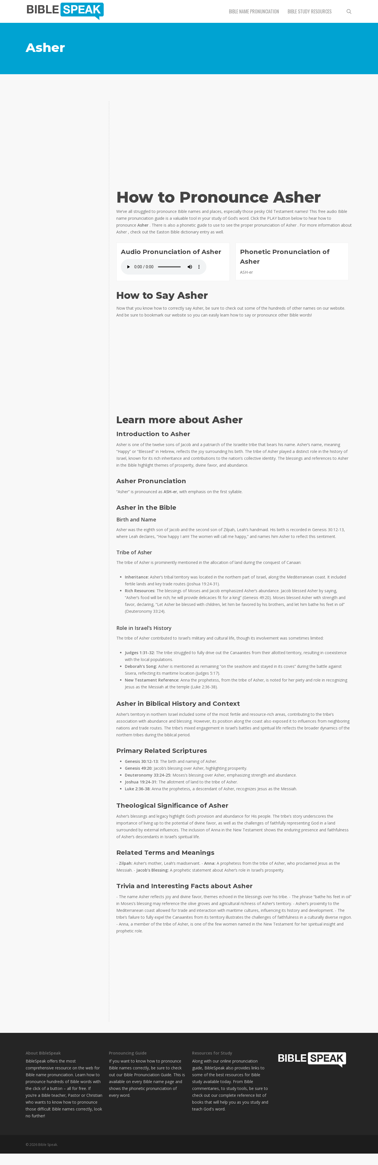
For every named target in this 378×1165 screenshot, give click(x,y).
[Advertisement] (64, 137)
